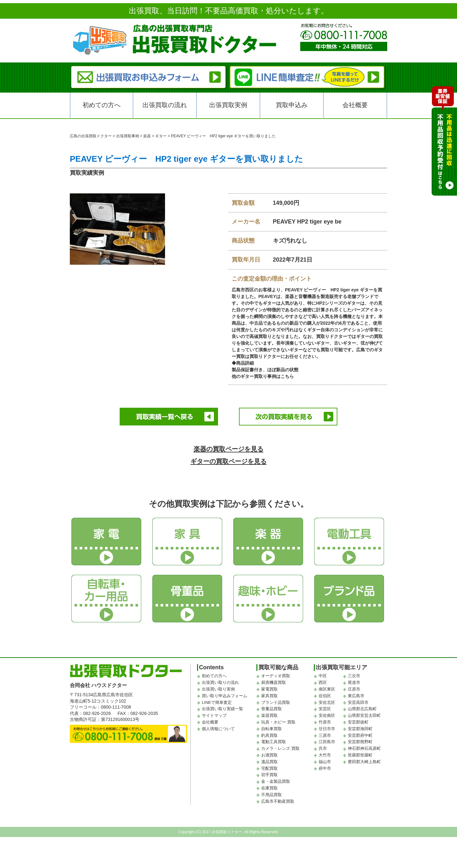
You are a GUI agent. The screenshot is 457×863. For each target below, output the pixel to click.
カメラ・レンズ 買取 (280, 747)
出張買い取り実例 (218, 688)
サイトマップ (214, 714)
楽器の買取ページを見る (228, 448)
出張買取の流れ (164, 104)
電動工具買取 (273, 740)
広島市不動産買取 (277, 800)
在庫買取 (269, 787)
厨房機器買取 (273, 681)
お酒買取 (269, 754)
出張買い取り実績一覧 (222, 707)
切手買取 (269, 773)
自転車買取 (271, 727)
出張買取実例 (228, 104)
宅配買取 (269, 767)
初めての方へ (102, 104)
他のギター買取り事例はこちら (263, 376)
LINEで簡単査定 (217, 701)
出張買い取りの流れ (220, 681)
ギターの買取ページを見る (229, 460)
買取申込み (292, 104)
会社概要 (355, 104)
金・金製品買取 (275, 780)
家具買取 (269, 694)
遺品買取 (269, 760)
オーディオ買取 (275, 674)
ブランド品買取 (275, 701)
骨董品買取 (271, 707)
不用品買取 (271, 793)
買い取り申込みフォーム (224, 694)
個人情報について (218, 727)
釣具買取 (269, 734)
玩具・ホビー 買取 (278, 721)
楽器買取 (269, 714)
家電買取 (269, 688)
